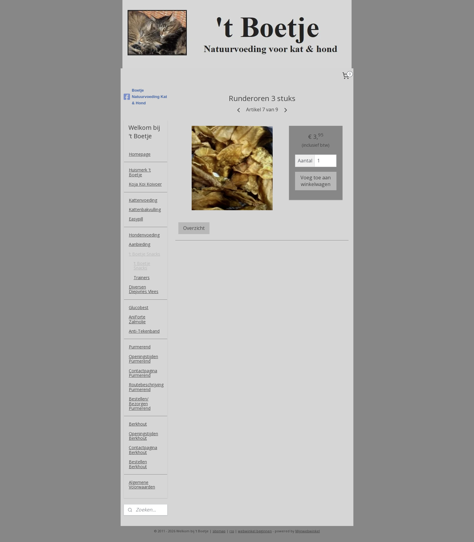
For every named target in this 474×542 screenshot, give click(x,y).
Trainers (142, 277)
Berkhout (138, 424)
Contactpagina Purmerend (143, 373)
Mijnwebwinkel (307, 531)
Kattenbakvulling (145, 209)
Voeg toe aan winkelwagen (315, 181)
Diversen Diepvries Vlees (143, 289)
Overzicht (194, 228)
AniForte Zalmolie (137, 319)
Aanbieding (139, 244)
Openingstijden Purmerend (143, 359)
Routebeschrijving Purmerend (146, 387)
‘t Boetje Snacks (144, 254)
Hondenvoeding (144, 235)
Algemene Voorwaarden (142, 484)
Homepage (140, 154)
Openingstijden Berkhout (143, 436)
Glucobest (138, 307)
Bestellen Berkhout (138, 464)
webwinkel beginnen (255, 531)
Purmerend (140, 347)
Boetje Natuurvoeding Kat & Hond (145, 96)
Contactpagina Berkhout (143, 450)
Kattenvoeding (143, 200)
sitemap (219, 531)
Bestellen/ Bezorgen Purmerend (140, 403)
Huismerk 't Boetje (140, 172)
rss (231, 531)
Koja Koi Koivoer (145, 184)
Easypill (136, 219)
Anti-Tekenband (144, 331)
